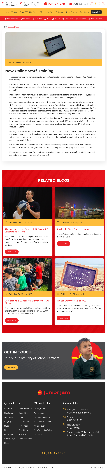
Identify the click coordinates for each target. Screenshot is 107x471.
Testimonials (60, 12)
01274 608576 (74, 427)
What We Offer (25, 439)
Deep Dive (70, 12)
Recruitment (84, 12)
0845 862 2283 (74, 420)
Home (7, 12)
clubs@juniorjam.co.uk (79, 412)
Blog (77, 12)
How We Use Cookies (42, 421)
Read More (11, 252)
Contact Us (96, 12)
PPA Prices (33, 12)
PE (5, 430)
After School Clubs (97, 18)
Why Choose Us (25, 409)
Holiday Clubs (69, 18)
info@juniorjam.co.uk (80, 4)
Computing (38, 18)
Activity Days (82, 18)
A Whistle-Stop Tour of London (73, 229)
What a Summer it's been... (71, 300)
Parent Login (39, 413)
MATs (40, 12)
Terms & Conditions (42, 417)
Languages (26, 18)
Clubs (6, 443)
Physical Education (12, 18)
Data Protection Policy (43, 430)
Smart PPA (24, 12)
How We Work (49, 12)
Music (48, 18)
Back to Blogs (11, 27)
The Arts (57, 18)
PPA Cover (15, 12)
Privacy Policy (39, 426)
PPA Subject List (10, 434)
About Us (8, 409)
